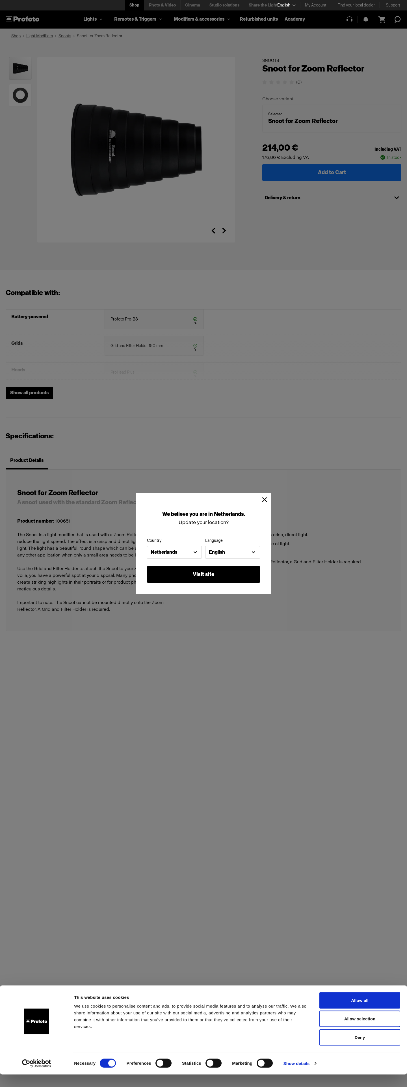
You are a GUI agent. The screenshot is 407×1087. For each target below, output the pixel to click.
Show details (296, 1075)
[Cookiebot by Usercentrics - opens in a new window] (36, 1076)
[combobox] (174, 552)
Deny (359, 1049)
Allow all (360, 1012)
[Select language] (286, 5)
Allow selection (360, 1031)
